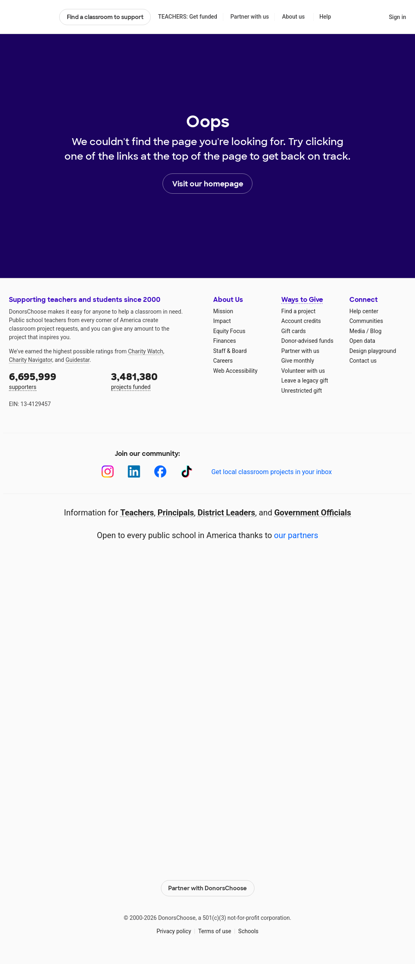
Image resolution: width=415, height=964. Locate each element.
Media (357, 331)
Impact (222, 321)
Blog (375, 331)
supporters (54, 380)
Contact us (362, 360)
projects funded (156, 380)
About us (293, 16)
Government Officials (312, 512)
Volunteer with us (303, 371)
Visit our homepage (207, 184)
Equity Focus (229, 331)
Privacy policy (173, 931)
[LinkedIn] (133, 471)
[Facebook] (160, 471)
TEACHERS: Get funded (187, 16)
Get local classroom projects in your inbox (271, 472)
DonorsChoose (30, 17)
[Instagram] (107, 471)
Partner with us (250, 16)
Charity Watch (145, 351)
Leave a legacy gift (304, 380)
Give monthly (297, 360)
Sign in (397, 17)
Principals (176, 512)
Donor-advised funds (307, 341)
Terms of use (214, 931)
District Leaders (226, 512)
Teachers (137, 512)
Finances (224, 341)
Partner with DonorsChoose (207, 888)
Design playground (372, 351)
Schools (248, 931)
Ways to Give (302, 299)
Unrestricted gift (301, 390)
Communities (366, 321)
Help (325, 16)
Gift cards (293, 331)
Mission (223, 311)
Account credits (301, 321)
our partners (296, 535)
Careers (223, 360)
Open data (362, 341)
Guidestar (78, 360)
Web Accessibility (235, 371)
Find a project (298, 311)
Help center (363, 311)
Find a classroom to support (105, 17)
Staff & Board (230, 351)
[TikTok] (186, 471)
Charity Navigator (30, 360)
